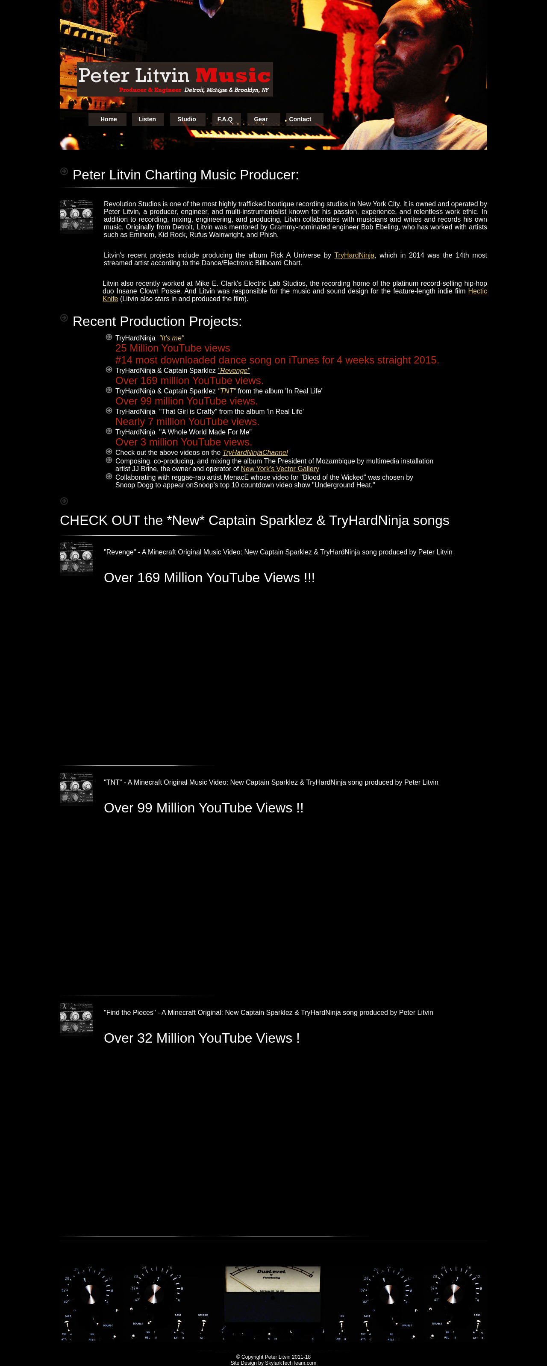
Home (108, 119)
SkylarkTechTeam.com (290, 1363)
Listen (147, 119)
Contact (300, 119)
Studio (186, 119)
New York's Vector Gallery (280, 468)
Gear (261, 119)
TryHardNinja (354, 255)
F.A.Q (225, 119)
